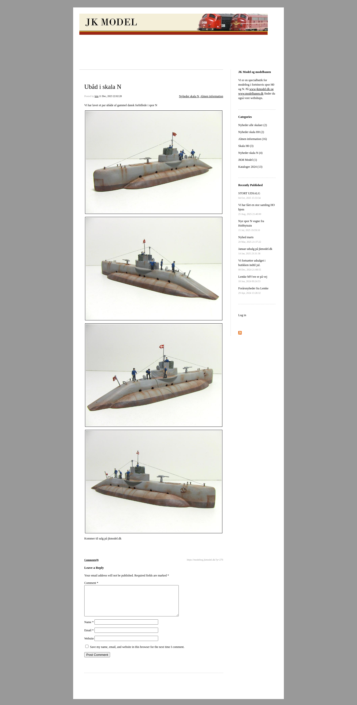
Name (89, 628)
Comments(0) (91, 560)
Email (89, 636)
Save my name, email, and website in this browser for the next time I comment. (137, 653)
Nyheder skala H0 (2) (251, 132)
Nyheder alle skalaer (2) (252, 125)
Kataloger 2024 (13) (250, 166)
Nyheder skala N (189, 96)
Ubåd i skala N (102, 86)
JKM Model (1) (247, 160)
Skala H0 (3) (245, 146)
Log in (242, 315)
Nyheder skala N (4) (250, 153)
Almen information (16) (252, 139)
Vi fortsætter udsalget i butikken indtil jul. (252, 265)
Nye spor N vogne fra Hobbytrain (251, 225)
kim (97, 96)
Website (89, 644)
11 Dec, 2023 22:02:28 (110, 96)
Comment (91, 583)
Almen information (211, 96)
